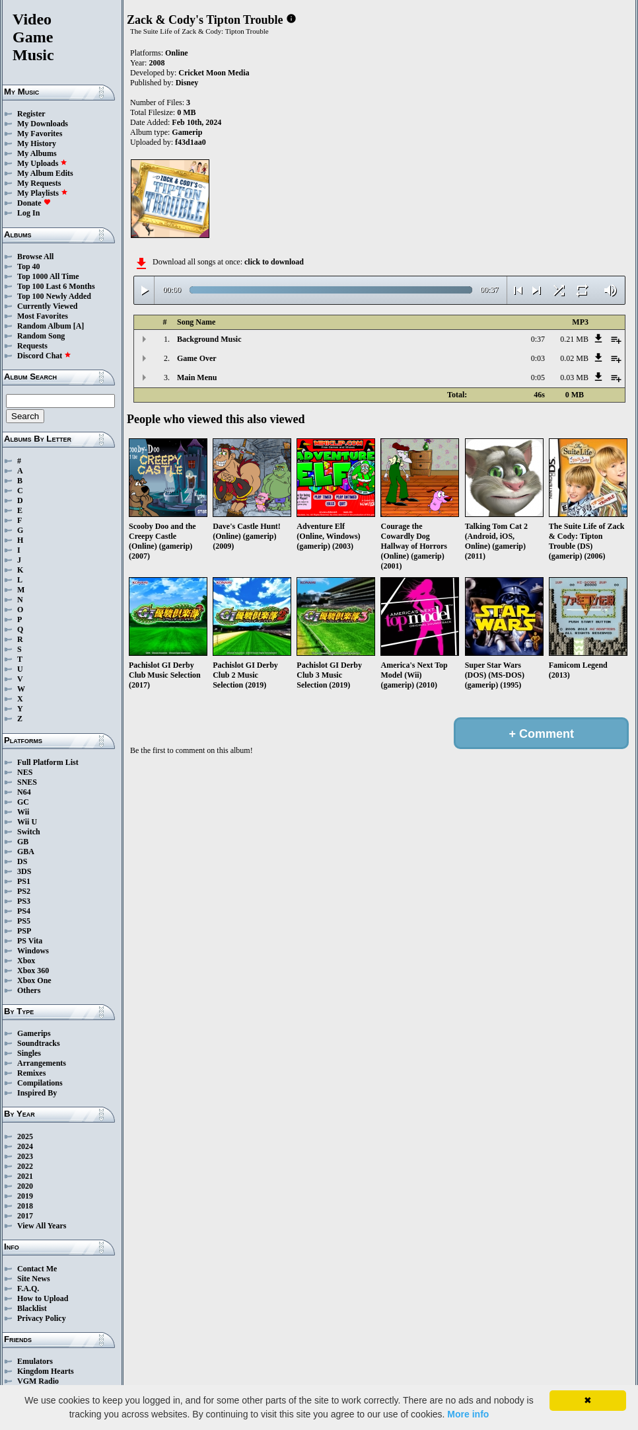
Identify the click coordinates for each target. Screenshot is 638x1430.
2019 (25, 1196)
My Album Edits (45, 173)
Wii (23, 811)
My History (36, 143)
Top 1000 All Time (48, 276)
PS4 (23, 911)
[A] (79, 326)
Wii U (27, 821)
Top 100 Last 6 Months (56, 286)
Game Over (197, 358)
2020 (25, 1186)
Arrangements (41, 1063)
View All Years (41, 1225)
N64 (24, 792)
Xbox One (34, 980)
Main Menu (197, 377)
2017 (25, 1215)
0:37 (538, 339)
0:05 (538, 377)
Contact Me (37, 1268)
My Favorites (39, 133)
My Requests (39, 183)
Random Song (41, 335)
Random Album (44, 326)
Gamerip (187, 132)
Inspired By (37, 1092)
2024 (25, 1146)
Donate (34, 203)
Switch (28, 831)
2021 (25, 1176)
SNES (27, 782)
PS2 (23, 891)
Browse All (35, 256)
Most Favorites (42, 316)
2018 (25, 1206)
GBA (25, 851)
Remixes (31, 1073)
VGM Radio (38, 1381)
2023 (25, 1156)
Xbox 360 (33, 970)
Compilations (40, 1083)
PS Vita (29, 940)
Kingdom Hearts (45, 1371)
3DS (24, 871)
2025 (25, 1136)
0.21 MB (574, 339)
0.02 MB (574, 358)
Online (176, 53)
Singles (29, 1053)
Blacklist (32, 1308)
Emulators (35, 1361)
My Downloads (42, 123)
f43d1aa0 (190, 142)
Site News (33, 1278)
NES (24, 772)
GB (22, 841)
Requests (32, 345)
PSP (24, 930)
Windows (33, 950)
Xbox (26, 960)
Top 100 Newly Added (54, 296)
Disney (187, 82)
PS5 (23, 921)
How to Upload (42, 1298)
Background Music (209, 339)
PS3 (23, 901)
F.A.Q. (28, 1288)
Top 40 (28, 266)
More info (468, 1414)
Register (31, 113)
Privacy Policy (41, 1318)
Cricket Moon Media (213, 72)
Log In (28, 213)
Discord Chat (44, 355)
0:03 (538, 358)
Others (28, 990)
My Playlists (42, 193)
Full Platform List (48, 762)
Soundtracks (38, 1043)
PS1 (23, 881)
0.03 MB (574, 377)
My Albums (37, 153)
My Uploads (42, 163)
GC (23, 802)
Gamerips (34, 1033)
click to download (274, 261)
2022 (25, 1166)
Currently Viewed (47, 306)
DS (22, 861)
